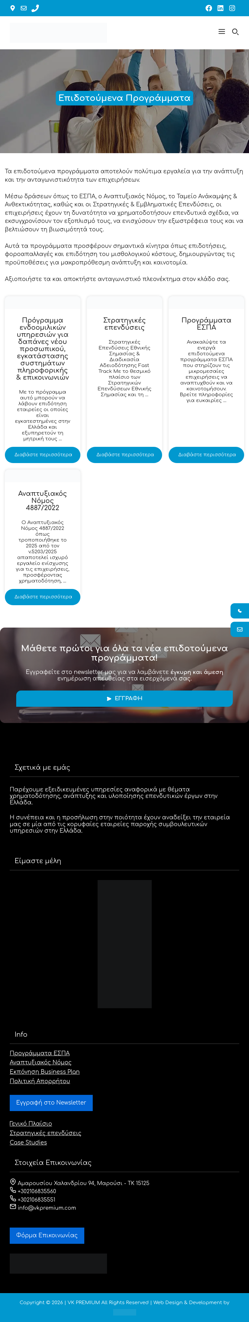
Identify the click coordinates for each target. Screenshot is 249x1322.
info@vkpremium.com (43, 1208)
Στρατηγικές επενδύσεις (124, 324)
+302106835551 (32, 1200)
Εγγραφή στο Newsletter (51, 1103)
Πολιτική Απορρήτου (40, 1081)
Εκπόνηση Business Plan (45, 1072)
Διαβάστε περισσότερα (43, 454)
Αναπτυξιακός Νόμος (41, 1062)
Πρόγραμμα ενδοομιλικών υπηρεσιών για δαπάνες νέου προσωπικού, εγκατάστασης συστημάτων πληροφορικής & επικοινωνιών (42, 349)
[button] (221, 33)
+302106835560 (33, 1191)
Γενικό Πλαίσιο (31, 1124)
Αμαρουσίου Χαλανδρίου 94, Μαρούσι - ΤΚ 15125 (79, 1183)
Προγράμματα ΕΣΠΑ (206, 324)
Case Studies (28, 1143)
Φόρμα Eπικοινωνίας (47, 1235)
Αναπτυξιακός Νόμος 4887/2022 (42, 501)
